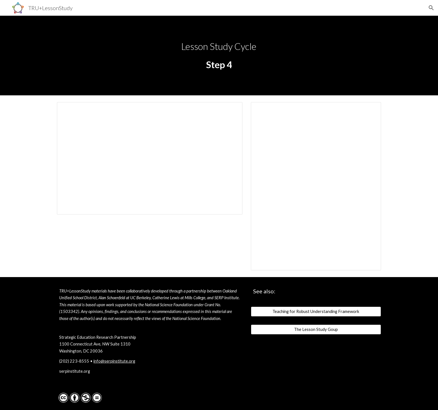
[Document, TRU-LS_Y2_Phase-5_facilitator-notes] (316, 186)
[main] (219, 46)
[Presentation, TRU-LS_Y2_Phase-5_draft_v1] (149, 158)
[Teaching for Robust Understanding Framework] (316, 311)
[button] (431, 8)
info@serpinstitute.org (114, 361)
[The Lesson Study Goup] (316, 329)
